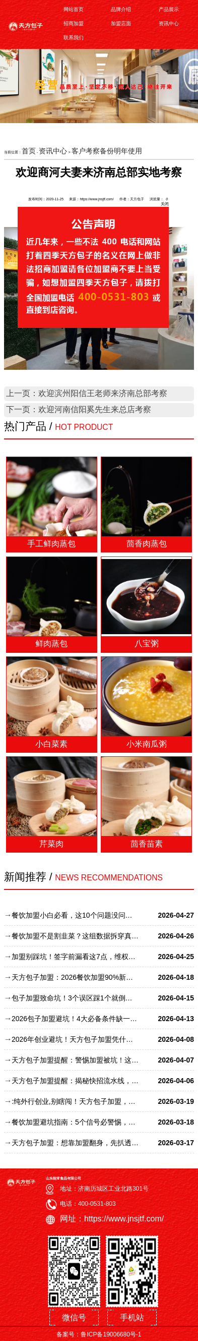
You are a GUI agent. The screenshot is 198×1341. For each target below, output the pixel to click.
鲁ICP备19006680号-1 (111, 1334)
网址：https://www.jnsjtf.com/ (112, 1218)
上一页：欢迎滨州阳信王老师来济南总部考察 (86, 393)
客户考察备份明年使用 (107, 151)
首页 (29, 151)
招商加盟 (73, 23)
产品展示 (169, 9)
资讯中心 (169, 23)
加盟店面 (121, 23)
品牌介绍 (121, 9)
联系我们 (73, 37)
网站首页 (73, 9)
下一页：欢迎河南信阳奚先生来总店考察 (78, 409)
